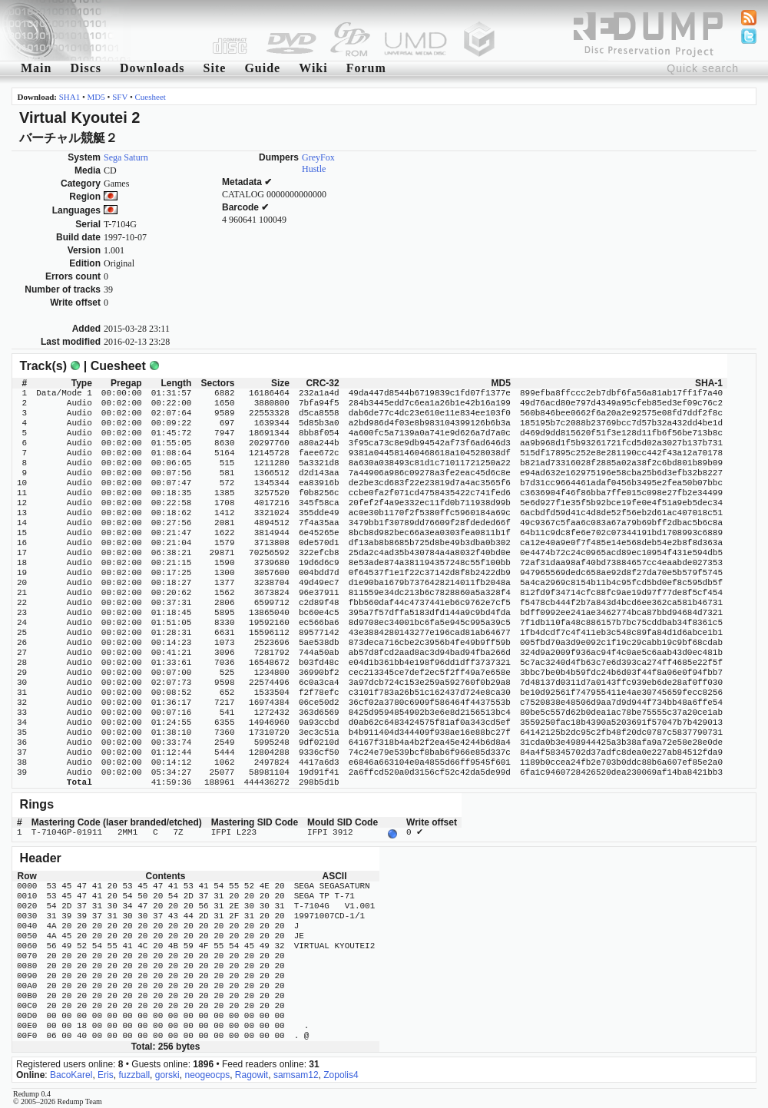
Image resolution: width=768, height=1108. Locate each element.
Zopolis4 (340, 1073)
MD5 (96, 96)
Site (215, 67)
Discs (85, 67)
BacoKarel (71, 1073)
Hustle (314, 169)
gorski (167, 1073)
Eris (106, 1073)
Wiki (313, 67)
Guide (262, 67)
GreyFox (318, 157)
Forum (366, 67)
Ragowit (251, 1073)
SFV (119, 96)
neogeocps (207, 1073)
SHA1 (70, 96)
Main (36, 67)
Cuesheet (150, 96)
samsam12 (296, 1073)
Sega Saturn (126, 157)
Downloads (152, 67)
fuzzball (134, 1073)
